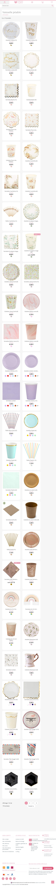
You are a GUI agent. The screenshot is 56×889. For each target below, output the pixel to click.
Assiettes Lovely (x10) (11, 40)
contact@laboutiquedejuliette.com (39, 840)
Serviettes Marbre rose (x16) (11, 341)
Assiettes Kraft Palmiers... (31, 549)
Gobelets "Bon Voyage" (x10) (31, 759)
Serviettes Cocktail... (11, 670)
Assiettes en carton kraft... (31, 490)
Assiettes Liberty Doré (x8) (11, 282)
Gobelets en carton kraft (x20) (31, 520)
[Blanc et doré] (11, 45)
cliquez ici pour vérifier (40, 882)
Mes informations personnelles (6, 848)
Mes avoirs (5, 845)
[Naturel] (31, 734)
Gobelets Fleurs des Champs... (11, 161)
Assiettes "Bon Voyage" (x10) (31, 729)
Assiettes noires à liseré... (31, 789)
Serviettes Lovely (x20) (11, 70)
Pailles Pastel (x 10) (31, 460)
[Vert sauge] (31, 226)
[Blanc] (8, 704)
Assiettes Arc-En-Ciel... (11, 609)
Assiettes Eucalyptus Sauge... (31, 221)
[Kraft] (31, 495)
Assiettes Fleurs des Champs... (11, 130)
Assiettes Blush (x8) (31, 70)
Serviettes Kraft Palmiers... (11, 579)
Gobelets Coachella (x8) (31, 191)
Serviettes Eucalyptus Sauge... (11, 251)
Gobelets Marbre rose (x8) (31, 341)
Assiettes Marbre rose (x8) (31, 311)
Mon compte (5, 839)
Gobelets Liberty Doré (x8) (11, 311)
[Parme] (5, 376)
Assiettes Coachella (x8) (31, 161)
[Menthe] (35, 435)
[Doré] (31, 554)
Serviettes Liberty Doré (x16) (31, 282)
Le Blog (17, 851)
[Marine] (13, 704)
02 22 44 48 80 (34, 839)
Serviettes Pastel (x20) (11, 490)
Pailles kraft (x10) (11, 549)
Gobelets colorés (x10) (31, 401)
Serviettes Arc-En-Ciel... (31, 609)
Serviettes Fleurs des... (31, 130)
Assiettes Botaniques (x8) (31, 639)
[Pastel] (31, 465)
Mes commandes (6, 841)
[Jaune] (27, 435)
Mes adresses (5, 843)
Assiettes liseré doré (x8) (11, 699)
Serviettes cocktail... (11, 401)
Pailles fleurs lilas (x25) (11, 430)
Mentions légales (20, 847)
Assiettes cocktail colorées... (31, 371)
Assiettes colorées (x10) (11, 371)
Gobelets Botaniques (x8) (31, 670)
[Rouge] (8, 376)
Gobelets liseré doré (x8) (11, 729)
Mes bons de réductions (8, 851)
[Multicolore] (11, 614)
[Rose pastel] (31, 316)
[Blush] (31, 75)
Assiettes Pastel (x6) (31, 430)
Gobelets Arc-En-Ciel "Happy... (11, 639)
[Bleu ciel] (13, 376)
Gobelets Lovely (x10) (31, 40)
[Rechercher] (28, 5)
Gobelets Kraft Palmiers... (31, 579)
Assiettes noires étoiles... (11, 789)
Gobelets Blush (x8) (31, 100)
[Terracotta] (15, 376)
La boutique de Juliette (14, 884)
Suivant (31, 806)
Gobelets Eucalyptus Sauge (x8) (31, 251)
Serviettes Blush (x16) (11, 100)
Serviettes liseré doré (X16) (31, 699)
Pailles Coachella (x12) (11, 221)
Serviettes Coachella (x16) (11, 191)
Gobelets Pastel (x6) (11, 460)
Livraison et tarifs (20, 839)
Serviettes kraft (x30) (11, 520)
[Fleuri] (11, 286)
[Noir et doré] (11, 794)
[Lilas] (11, 435)
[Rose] (30, 435)
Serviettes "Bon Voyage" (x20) (11, 759)
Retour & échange (20, 841)
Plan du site (18, 849)
